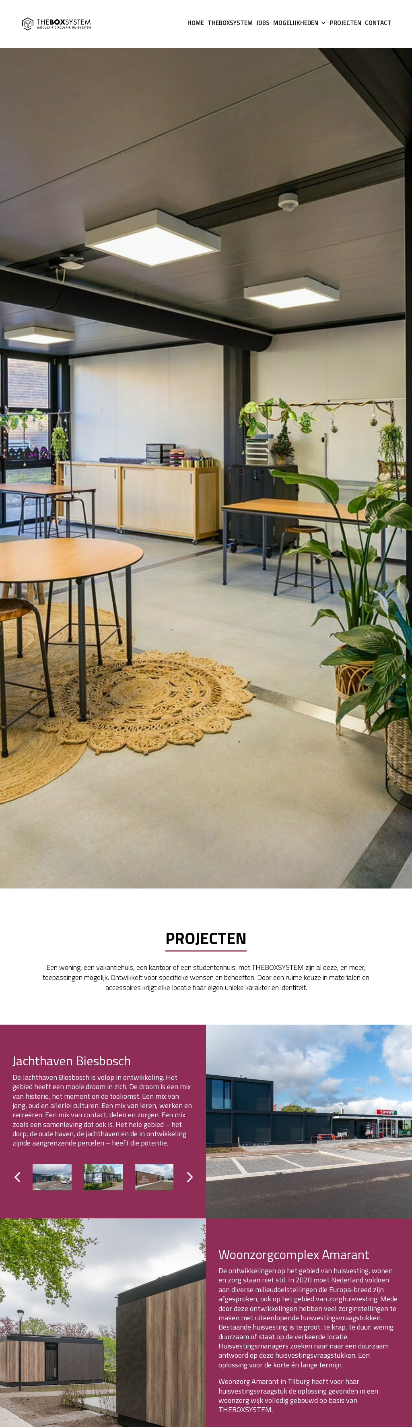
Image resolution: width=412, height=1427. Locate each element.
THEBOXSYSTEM (230, 25)
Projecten (345, 25)
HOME (195, 25)
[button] (189, 1177)
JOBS (263, 25)
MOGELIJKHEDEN (295, 25)
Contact (378, 25)
